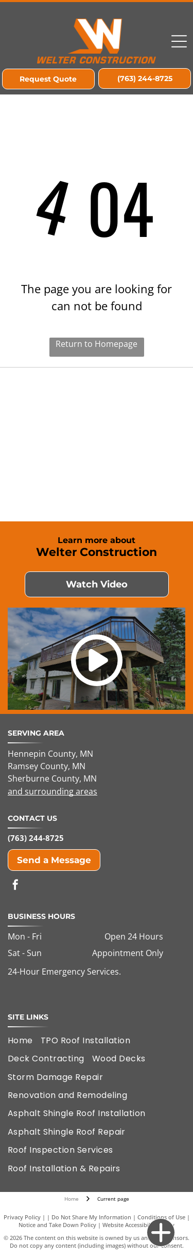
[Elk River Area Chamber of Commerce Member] (140, 408)
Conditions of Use (161, 1217)
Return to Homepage (96, 343)
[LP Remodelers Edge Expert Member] (53, 480)
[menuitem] (24, 1040)
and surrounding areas (52, 791)
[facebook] (15, 886)
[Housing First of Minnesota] (53, 408)
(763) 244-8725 (36, 838)
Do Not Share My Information (91, 1217)
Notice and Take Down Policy (57, 1225)
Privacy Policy (22, 1217)
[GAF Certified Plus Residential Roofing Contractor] (140, 480)
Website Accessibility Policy (138, 1225)
